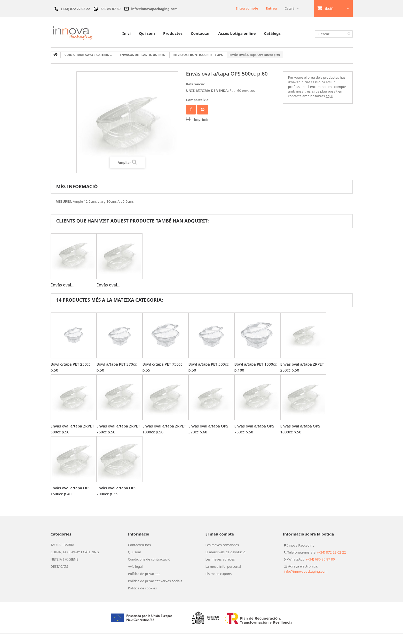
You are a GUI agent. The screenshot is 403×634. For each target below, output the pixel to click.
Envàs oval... (63, 286)
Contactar (200, 34)
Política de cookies (142, 589)
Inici (126, 34)
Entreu (271, 8)
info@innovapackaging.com (306, 572)
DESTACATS (59, 567)
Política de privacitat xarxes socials (155, 582)
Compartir (191, 110)
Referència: (195, 85)
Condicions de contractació (149, 560)
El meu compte (220, 534)
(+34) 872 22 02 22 (331, 553)
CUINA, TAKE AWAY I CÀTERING (75, 553)
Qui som (147, 34)
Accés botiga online (237, 34)
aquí (329, 96)
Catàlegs (272, 34)
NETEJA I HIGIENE (64, 560)
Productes (173, 34)
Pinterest (202, 110)
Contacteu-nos (139, 546)
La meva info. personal (223, 567)
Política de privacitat (144, 574)
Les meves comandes (222, 546)
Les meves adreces (220, 560)
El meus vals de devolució (226, 553)
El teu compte (246, 8)
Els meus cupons (219, 574)
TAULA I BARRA (62, 546)
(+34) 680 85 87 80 (320, 560)
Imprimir (201, 120)
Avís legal (135, 567)
